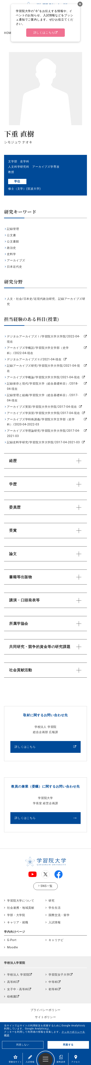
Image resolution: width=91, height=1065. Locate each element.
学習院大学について (20, 900)
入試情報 (30, 1059)
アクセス (75, 1059)
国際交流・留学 (59, 915)
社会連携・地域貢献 (20, 908)
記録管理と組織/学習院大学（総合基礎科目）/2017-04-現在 (42, 397)
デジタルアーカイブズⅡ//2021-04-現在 (34, 359)
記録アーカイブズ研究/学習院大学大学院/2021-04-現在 (43, 368)
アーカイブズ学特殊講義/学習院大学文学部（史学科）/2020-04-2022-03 (41, 422)
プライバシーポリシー (45, 1010)
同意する (68, 1044)
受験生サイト (15, 1059)
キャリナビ (56, 940)
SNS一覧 (47, 886)
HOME (8, 33)
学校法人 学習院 (18, 974)
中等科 (53, 982)
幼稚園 (11, 996)
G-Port (11, 940)
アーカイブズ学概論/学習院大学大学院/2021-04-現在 (43, 377)
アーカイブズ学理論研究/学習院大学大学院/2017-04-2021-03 (43, 433)
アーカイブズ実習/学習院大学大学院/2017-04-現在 (42, 407)
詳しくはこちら (25, 747)
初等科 (53, 989)
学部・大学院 (16, 915)
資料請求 (60, 1059)
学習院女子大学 (59, 974)
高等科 (11, 982)
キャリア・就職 (17, 922)
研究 (52, 900)
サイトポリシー (45, 1017)
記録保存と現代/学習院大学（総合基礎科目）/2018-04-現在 (42, 386)
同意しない (22, 1044)
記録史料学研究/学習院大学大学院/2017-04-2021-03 (43, 442)
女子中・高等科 (17, 989)
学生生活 (55, 908)
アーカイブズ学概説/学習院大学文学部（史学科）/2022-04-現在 (38, 350)
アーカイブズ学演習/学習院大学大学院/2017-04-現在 (43, 413)
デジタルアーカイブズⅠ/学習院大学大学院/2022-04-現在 (43, 339)
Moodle (12, 947)
